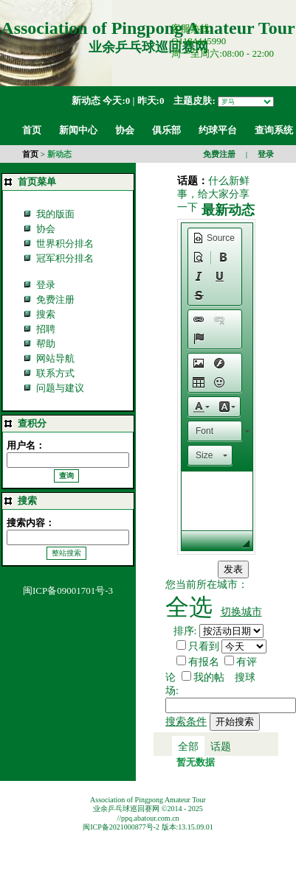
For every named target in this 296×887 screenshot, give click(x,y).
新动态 (86, 100)
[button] (213, 238)
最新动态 (228, 210)
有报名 (203, 661)
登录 (266, 154)
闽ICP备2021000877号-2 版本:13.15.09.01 (148, 827)
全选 (189, 607)
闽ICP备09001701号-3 (68, 590)
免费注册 (219, 154)
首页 (30, 154)
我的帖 (208, 677)
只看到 (203, 646)
